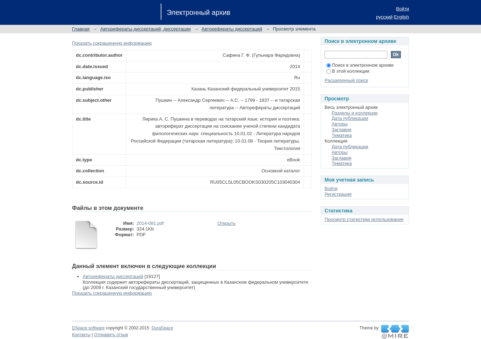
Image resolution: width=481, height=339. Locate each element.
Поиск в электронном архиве (360, 65)
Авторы (340, 124)
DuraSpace (162, 328)
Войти (402, 8)
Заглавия (342, 129)
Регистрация (338, 194)
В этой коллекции (347, 71)
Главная (80, 29)
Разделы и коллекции (355, 113)
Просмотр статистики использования (364, 219)
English (401, 17)
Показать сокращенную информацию (112, 43)
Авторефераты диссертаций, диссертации (145, 29)
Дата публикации (350, 118)
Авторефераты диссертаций (231, 29)
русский (384, 17)
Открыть (226, 223)
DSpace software (88, 328)
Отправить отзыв (111, 334)
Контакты (81, 334)
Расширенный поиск (346, 80)
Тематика (342, 135)
